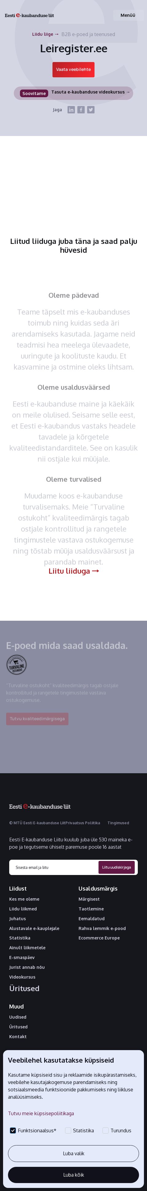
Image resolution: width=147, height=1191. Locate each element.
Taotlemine (91, 908)
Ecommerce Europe (99, 938)
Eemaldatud (92, 918)
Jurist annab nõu (27, 967)
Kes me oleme (24, 899)
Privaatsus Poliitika (82, 823)
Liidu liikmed (23, 908)
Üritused (24, 988)
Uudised (17, 1017)
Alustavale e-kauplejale (34, 928)
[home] (29, 15)
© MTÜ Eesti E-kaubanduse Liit (37, 823)
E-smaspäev (22, 957)
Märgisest (89, 899)
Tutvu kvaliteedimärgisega (37, 722)
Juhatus (17, 918)
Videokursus (22, 977)
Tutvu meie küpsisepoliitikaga (41, 1113)
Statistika (19, 938)
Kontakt (18, 1036)
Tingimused (118, 823)
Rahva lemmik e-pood (102, 928)
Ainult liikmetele (27, 947)
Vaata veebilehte (73, 69)
